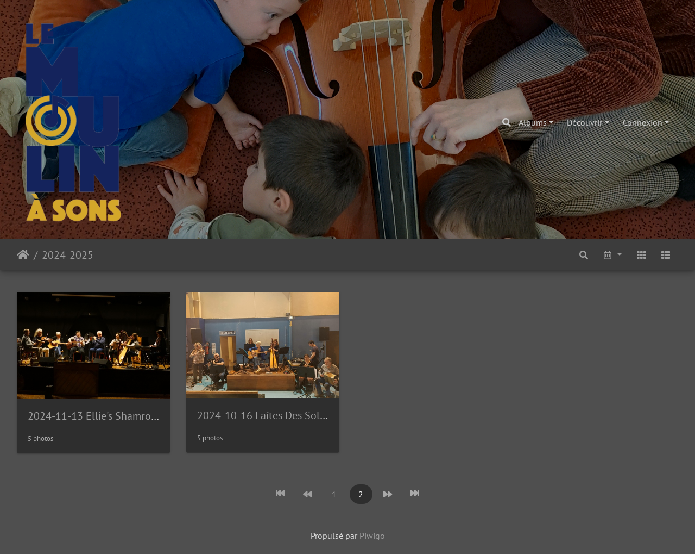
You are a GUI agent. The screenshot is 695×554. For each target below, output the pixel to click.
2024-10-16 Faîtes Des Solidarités (275, 415)
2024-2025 (67, 255)
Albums (533, 122)
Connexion (642, 122)
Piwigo (372, 535)
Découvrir (584, 122)
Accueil (23, 255)
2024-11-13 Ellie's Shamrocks (97, 416)
